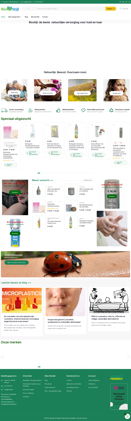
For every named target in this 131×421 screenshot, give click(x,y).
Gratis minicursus (50, 387)
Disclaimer (26, 396)
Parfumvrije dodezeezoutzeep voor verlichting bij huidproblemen (10, 155)
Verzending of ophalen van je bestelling (31, 385)
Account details (93, 387)
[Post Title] (22, 300)
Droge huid (116, 93)
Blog (26, 17)
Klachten (69, 391)
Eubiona (82, 218)
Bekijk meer (88, 180)
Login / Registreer (93, 380)
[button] (128, 283)
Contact (45, 17)
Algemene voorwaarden (74, 384)
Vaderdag (14, 92)
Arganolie (49, 186)
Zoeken (111, 9)
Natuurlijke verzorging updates (32, 380)
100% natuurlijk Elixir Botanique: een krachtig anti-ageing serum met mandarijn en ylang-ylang (54, 190)
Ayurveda (49, 201)
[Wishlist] (4, 125)
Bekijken (15, 192)
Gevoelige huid (82, 93)
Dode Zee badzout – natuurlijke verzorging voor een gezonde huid (54, 145)
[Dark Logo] (10, 8)
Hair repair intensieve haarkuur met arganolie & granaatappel (54, 222)
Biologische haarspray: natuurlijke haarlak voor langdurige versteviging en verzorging (76, 146)
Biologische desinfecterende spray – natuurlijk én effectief (32, 145)
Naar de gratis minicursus (16, 262)
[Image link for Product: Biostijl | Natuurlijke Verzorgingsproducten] (10, 131)
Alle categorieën (14, 17)
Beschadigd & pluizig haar (52, 219)
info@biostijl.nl (27, 1)
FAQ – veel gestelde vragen (53, 391)
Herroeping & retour (73, 387)
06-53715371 (39, 1)
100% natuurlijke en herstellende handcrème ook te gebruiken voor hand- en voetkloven (120, 151)
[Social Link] (123, 1)
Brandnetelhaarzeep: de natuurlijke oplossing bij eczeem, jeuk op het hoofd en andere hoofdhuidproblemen (86, 206)
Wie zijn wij (35, 17)
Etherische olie (48, 93)
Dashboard (91, 384)
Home (3, 17)
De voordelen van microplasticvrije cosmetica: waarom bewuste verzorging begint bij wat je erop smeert (21, 318)
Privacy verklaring (28, 393)
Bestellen (15, 233)
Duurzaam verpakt (28, 389)
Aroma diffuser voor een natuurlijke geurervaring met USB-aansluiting (98, 146)
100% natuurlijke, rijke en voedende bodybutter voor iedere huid (87, 190)
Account (123, 8)
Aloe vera (82, 186)
